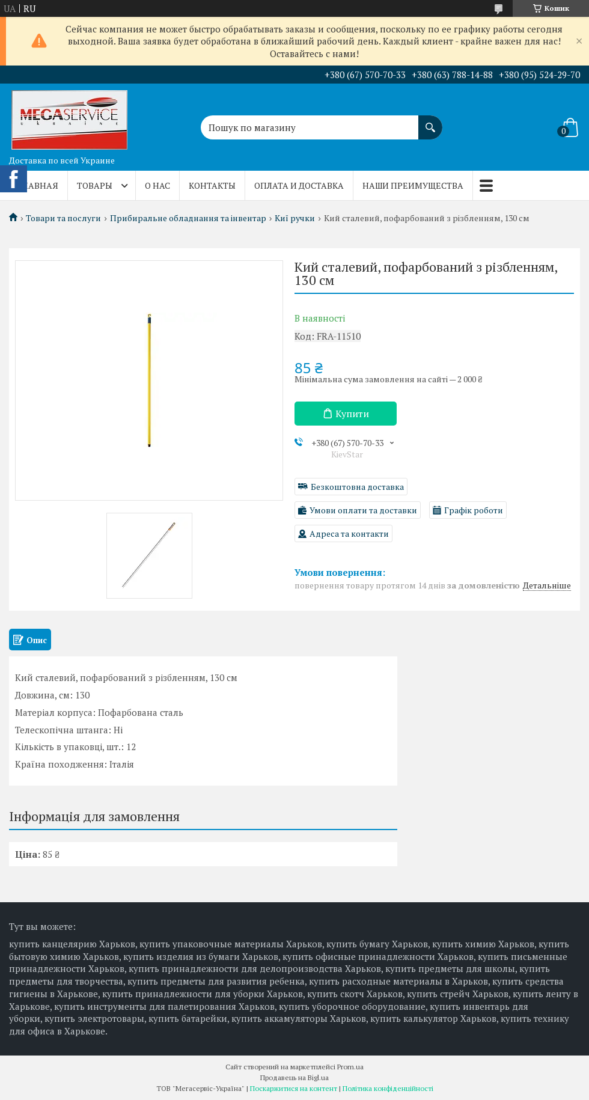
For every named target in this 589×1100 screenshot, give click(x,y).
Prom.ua (350, 1066)
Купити (352, 413)
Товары (94, 185)
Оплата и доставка (299, 185)
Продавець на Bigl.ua (294, 1077)
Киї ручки (295, 218)
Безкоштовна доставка (357, 486)
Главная (38, 185)
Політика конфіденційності (388, 1088)
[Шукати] (430, 121)
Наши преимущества (412, 185)
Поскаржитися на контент (293, 1088)
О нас (157, 185)
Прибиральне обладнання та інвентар (188, 218)
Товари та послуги (63, 218)
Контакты (212, 185)
